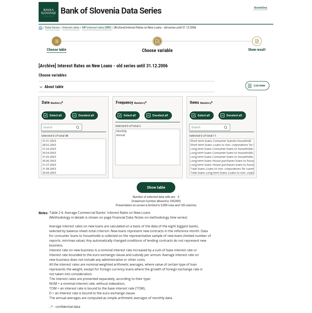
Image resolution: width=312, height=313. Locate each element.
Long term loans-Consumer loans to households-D (221, 157)
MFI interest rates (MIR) (96, 27)
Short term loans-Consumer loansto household (221, 141)
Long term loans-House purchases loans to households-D (221, 165)
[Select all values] (53, 115)
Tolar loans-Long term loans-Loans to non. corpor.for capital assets (221, 173)
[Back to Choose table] (56, 44)
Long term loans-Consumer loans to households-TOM (221, 153)
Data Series (52, 27)
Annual (147, 135)
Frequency (124, 102)
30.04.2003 (73, 153)
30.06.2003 (73, 161)
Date (46, 102)
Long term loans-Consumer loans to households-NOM (221, 149)
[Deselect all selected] (84, 115)
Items (194, 102)
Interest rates (70, 27)
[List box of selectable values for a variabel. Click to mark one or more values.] (73, 157)
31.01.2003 (73, 141)
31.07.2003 (73, 165)
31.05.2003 (73, 157)
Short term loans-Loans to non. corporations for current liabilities (221, 145)
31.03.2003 (73, 149)
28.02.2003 (73, 145)
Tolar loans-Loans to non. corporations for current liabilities (221, 169)
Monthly (147, 131)
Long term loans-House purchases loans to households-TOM (221, 161)
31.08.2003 (73, 169)
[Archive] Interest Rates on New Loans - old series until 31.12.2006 (155, 27)
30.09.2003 (73, 173)
